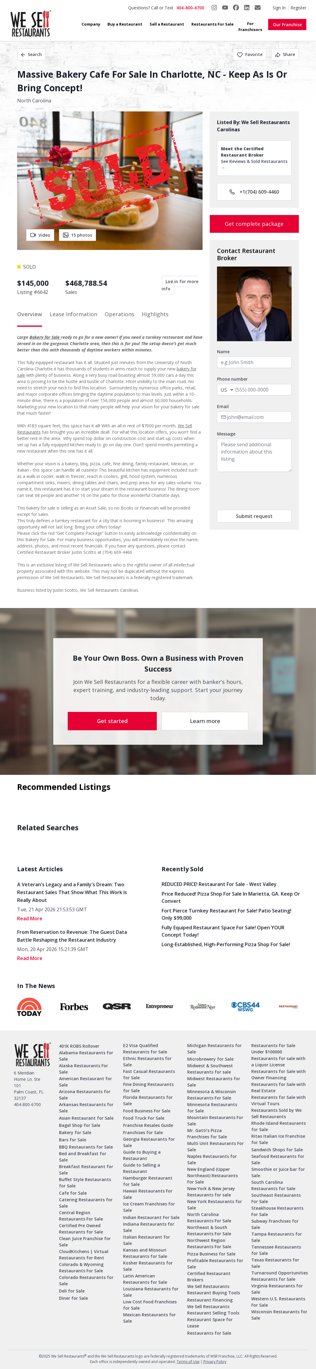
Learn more (205, 721)
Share (285, 54)
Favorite (249, 54)
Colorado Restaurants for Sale (86, 1280)
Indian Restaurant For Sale (151, 1217)
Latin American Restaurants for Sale (145, 1279)
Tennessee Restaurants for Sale (276, 1250)
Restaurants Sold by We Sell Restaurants (276, 1113)
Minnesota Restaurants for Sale (212, 1108)
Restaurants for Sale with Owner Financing (278, 1074)
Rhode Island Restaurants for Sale (278, 1126)
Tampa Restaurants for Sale (276, 1237)
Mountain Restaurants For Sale (215, 1121)
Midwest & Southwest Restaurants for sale (210, 1069)
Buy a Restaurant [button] (124, 24)
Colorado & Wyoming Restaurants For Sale (81, 1267)
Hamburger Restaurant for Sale (147, 1181)
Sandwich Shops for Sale (277, 1149)
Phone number (232, 379)
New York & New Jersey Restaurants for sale (211, 1192)
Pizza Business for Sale (211, 1254)
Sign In (279, 8)
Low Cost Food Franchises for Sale (150, 1305)
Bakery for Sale (45, 337)
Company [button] (91, 24)
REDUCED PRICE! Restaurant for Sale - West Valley (219, 884)
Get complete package (254, 223)
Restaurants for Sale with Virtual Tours (278, 1100)
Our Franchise (287, 24)
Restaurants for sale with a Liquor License (278, 1062)
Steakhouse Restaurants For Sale (277, 1211)
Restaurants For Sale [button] (212, 24)
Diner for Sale (73, 1298)
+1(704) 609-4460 (254, 192)
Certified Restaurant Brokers (209, 1277)
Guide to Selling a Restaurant (141, 1168)
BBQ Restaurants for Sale (86, 1147)
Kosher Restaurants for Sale (148, 1266)
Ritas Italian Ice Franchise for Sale (278, 1139)
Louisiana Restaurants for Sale (150, 1292)
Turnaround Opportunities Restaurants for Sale (279, 1276)
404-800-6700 (190, 8)
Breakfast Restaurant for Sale (86, 1170)
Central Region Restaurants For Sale (81, 1216)
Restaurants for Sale (209, 1333)
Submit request (254, 516)
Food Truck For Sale (143, 1118)
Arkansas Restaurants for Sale (86, 1108)
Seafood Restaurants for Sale (277, 1159)
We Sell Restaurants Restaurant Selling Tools (213, 1310)
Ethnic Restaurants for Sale (147, 1062)
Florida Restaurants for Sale (148, 1100)
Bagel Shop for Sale (79, 1125)
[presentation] (262, 491)
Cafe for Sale (73, 1193)
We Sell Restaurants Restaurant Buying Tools (213, 1289)
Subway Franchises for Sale (275, 1224)
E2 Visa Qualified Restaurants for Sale (145, 1049)
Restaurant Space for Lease (210, 1323)
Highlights (155, 314)
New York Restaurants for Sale (214, 1205)
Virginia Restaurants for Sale (277, 1289)
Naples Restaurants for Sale (212, 1159)
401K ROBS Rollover (79, 1046)
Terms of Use (188, 1361)
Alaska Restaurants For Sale (83, 1069)
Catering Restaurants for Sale (86, 1203)
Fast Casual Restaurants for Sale (149, 1074)
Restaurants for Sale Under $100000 (273, 1049)
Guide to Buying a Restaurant (142, 1155)
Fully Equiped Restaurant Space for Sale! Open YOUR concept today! (223, 931)
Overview (29, 314)
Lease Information (73, 314)
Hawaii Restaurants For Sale (147, 1194)
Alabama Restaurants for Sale (86, 1056)
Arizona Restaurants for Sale (84, 1095)
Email (223, 406)
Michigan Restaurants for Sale (214, 1049)
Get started (112, 721)
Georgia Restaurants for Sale (149, 1142)
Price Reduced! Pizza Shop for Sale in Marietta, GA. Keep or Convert (231, 897)
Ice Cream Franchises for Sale (149, 1207)
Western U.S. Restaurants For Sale (278, 1302)
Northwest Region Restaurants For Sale (209, 1243)
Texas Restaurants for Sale (275, 1263)
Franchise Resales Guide (148, 1125)
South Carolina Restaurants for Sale (273, 1185)
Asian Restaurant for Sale (86, 1118)
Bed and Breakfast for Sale (82, 1157)
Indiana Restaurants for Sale (148, 1227)
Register (298, 8)
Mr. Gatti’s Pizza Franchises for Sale (207, 1133)
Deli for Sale (72, 1291)
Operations (119, 314)
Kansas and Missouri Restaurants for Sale (145, 1253)
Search (31, 54)
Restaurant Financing (210, 1300)
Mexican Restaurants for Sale (149, 1318)
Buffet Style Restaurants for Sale (85, 1183)
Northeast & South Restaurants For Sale (209, 1230)
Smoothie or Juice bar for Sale (278, 1172)
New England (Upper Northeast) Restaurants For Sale (212, 1175)
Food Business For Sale (146, 1111)
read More (29, 918)
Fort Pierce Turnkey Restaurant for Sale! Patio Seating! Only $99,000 (226, 914)
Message (226, 434)
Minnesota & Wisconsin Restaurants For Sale (211, 1095)
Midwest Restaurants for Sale (213, 1082)
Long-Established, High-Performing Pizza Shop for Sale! (226, 944)
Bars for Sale (72, 1140)
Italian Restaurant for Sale (146, 1240)
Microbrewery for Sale (210, 1059)
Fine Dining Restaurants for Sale (148, 1087)
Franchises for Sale (143, 1132)
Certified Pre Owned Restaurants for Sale (81, 1229)
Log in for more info (180, 285)
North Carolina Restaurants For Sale (209, 1218)
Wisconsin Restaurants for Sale (279, 1315)
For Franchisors (250, 26)
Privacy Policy (214, 1361)
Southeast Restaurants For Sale (276, 1198)
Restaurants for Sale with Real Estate (278, 1087)
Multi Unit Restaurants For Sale (215, 1146)
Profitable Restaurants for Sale (215, 1264)
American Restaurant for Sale (85, 1082)
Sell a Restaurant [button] (167, 24)
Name (223, 351)
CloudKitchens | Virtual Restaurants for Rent (83, 1255)
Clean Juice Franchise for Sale (85, 1242)
